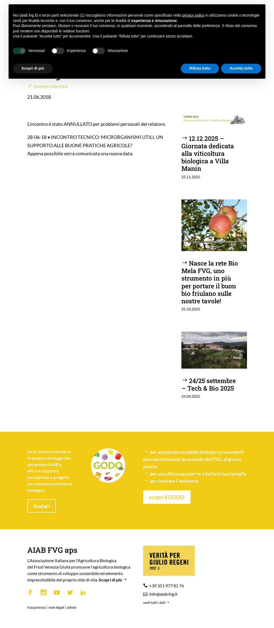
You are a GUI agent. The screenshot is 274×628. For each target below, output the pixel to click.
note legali (56, 607)
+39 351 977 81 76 (166, 585)
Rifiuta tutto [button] (200, 68)
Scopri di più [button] (32, 68)
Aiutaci (41, 506)
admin (71, 607)
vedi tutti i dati (156, 602)
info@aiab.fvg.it (163, 593)
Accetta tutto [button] (241, 68)
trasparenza (36, 607)
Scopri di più (113, 579)
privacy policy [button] (193, 15)
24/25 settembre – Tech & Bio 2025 (208, 384)
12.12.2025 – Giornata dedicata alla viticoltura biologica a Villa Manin (207, 153)
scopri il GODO (167, 497)
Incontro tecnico (50, 86)
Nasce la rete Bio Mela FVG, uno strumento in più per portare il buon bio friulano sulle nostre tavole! (209, 282)
